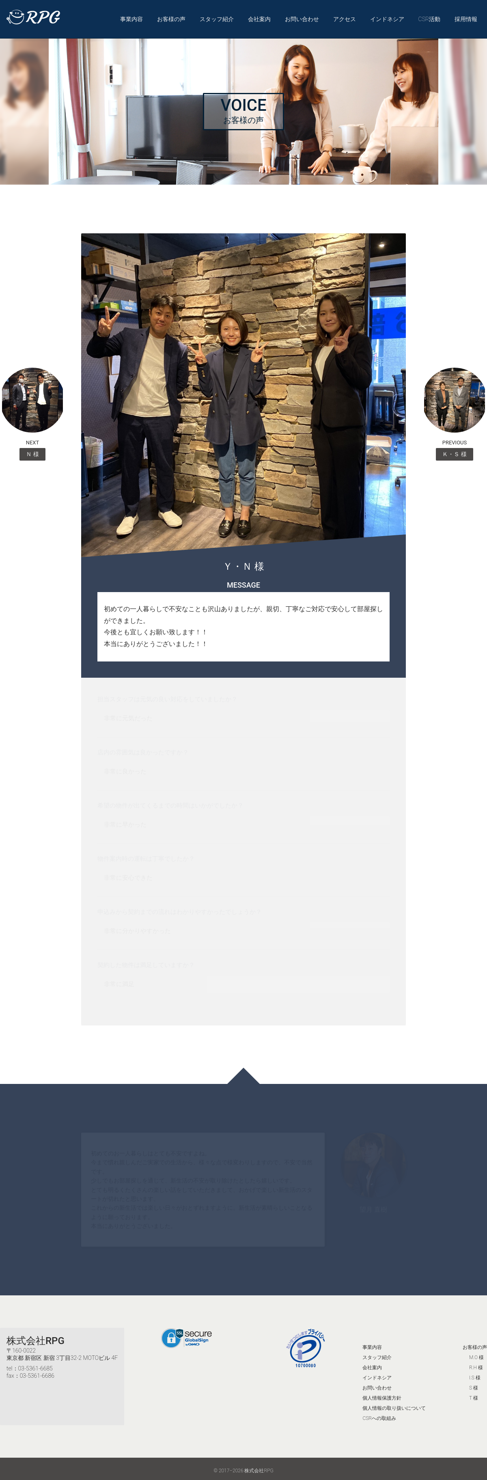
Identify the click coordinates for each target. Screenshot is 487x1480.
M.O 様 (476, 1353)
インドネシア (387, 17)
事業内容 (131, 17)
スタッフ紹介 (217, 17)
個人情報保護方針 (381, 1394)
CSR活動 (429, 17)
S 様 (473, 1384)
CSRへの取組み (379, 1414)
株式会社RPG (35, 1336)
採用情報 (466, 17)
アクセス (344, 17)
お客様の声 (171, 17)
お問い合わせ (302, 17)
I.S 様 (475, 1374)
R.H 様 (476, 1363)
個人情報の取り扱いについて (394, 1404)
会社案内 (259, 17)
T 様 (473, 1394)
